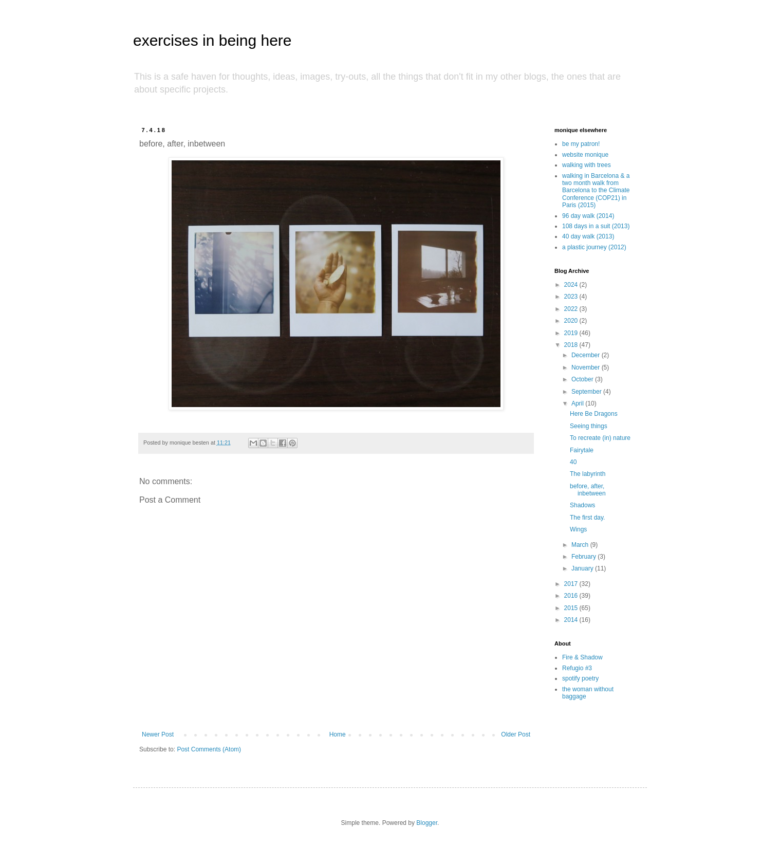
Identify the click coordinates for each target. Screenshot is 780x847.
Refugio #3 (577, 668)
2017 (572, 583)
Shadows (582, 505)
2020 (572, 320)
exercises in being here (212, 40)
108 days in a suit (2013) (595, 226)
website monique (585, 154)
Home (337, 734)
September (587, 391)
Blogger (426, 822)
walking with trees (586, 165)
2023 (572, 296)
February (584, 556)
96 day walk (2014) (588, 215)
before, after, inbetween (588, 490)
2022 (572, 308)
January (583, 568)
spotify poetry (580, 678)
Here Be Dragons (594, 413)
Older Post (515, 734)
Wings (578, 529)
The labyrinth (587, 473)
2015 (572, 608)
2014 (572, 619)
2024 (572, 284)
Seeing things (588, 426)
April (578, 403)
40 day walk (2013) (588, 236)
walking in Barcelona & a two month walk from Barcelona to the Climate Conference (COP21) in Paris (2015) (595, 190)
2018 (572, 344)
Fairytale (581, 450)
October (583, 379)
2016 (572, 595)
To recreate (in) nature (600, 437)
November (586, 367)
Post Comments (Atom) (209, 749)
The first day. (587, 517)
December (586, 355)
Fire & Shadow (582, 657)
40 (573, 462)
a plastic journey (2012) (594, 247)
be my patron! (581, 144)
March (580, 544)
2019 (572, 333)
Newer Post (158, 734)
